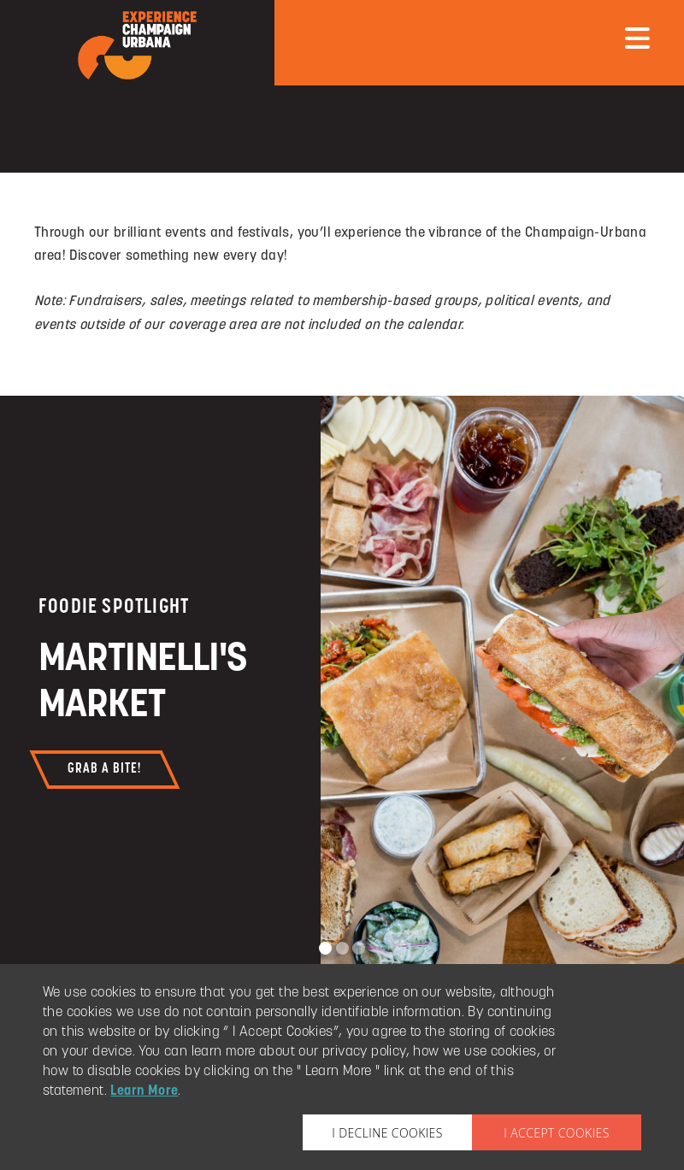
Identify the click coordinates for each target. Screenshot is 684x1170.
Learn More (144, 1091)
